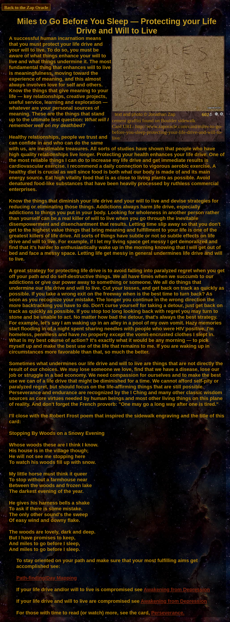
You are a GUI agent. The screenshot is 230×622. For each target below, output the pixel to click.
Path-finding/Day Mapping (46, 578)
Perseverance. (167, 613)
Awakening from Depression (177, 589)
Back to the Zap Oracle (26, 7)
